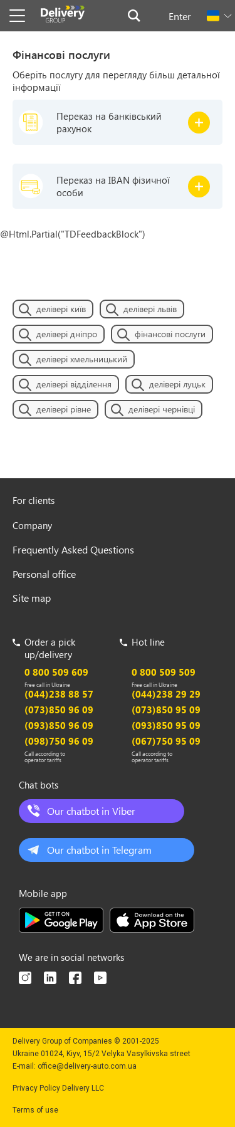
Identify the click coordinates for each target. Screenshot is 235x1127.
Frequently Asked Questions (73, 549)
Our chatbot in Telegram (99, 849)
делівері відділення (74, 384)
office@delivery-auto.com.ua (87, 1066)
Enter (180, 16)
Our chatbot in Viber (91, 810)
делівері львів (150, 309)
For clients (34, 500)
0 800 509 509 (164, 672)
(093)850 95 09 (166, 725)
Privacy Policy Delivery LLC (58, 1088)
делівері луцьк (177, 384)
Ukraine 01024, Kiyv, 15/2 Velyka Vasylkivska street (102, 1053)
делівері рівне (63, 409)
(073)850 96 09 (58, 709)
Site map (32, 597)
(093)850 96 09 (58, 725)
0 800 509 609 (56, 672)
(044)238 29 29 (166, 694)
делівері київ (61, 309)
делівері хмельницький (81, 359)
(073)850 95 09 (166, 709)
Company (32, 525)
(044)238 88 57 (58, 694)
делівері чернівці (161, 409)
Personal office (44, 573)
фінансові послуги (170, 334)
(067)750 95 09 (166, 741)
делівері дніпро (66, 334)
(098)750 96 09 (58, 741)
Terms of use (35, 1110)
